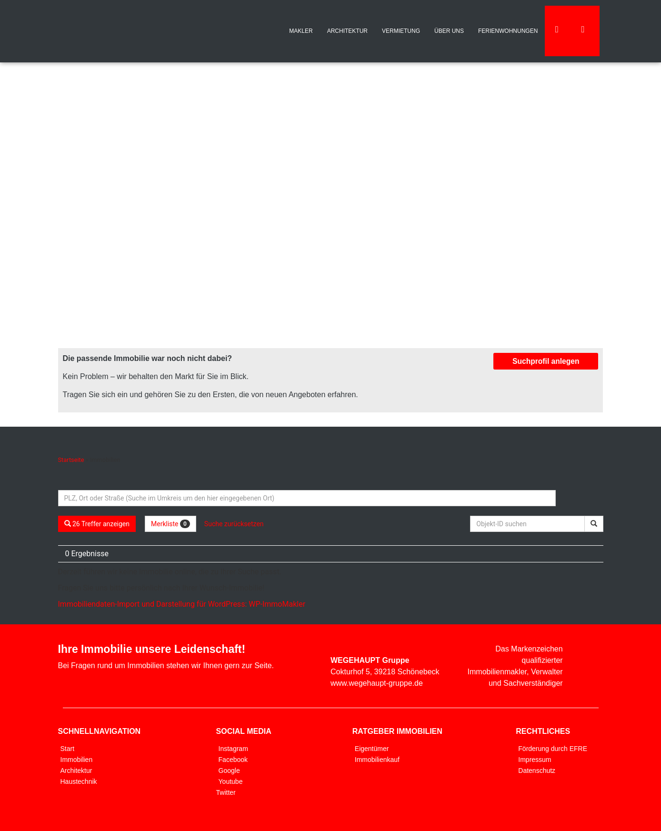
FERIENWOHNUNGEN (508, 31)
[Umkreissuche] (307, 498)
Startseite (71, 459)
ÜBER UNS (449, 31)
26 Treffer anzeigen (97, 524)
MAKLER (300, 31)
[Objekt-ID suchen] (529, 524)
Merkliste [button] (170, 524)
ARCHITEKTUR (347, 31)
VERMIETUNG (401, 31)
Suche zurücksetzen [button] (234, 524)
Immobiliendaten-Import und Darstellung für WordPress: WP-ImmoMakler (182, 604)
